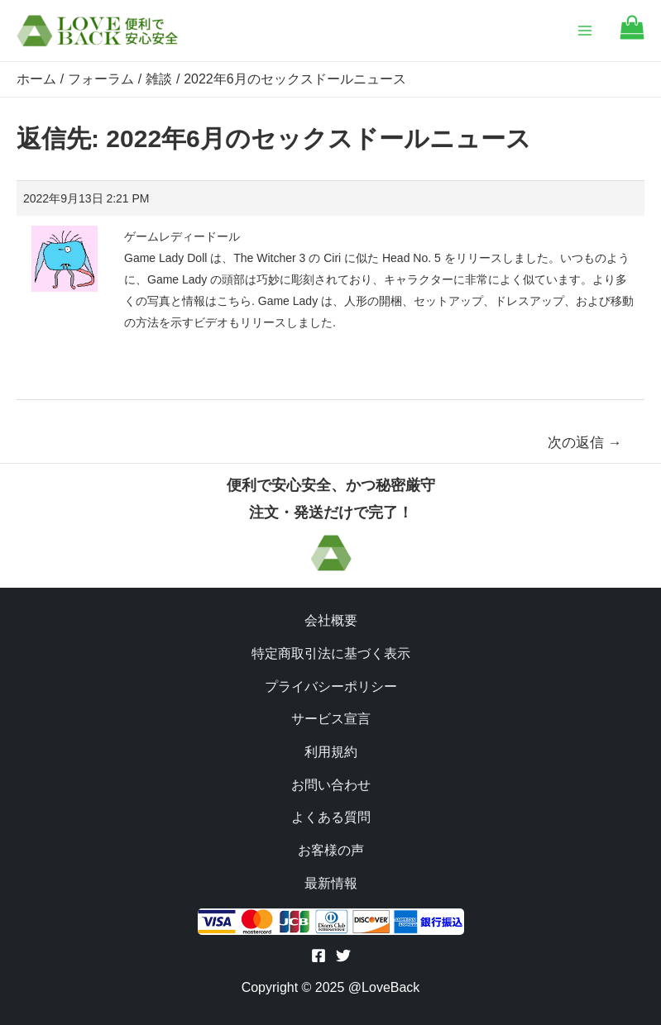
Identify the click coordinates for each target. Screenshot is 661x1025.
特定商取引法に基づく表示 (330, 653)
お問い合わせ (331, 785)
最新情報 (330, 883)
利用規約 (330, 752)
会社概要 (330, 620)
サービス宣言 (331, 719)
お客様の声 (331, 850)
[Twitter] (343, 955)
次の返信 (585, 443)
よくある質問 (331, 817)
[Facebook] (318, 955)
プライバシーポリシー (331, 686)
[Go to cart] (632, 35)
